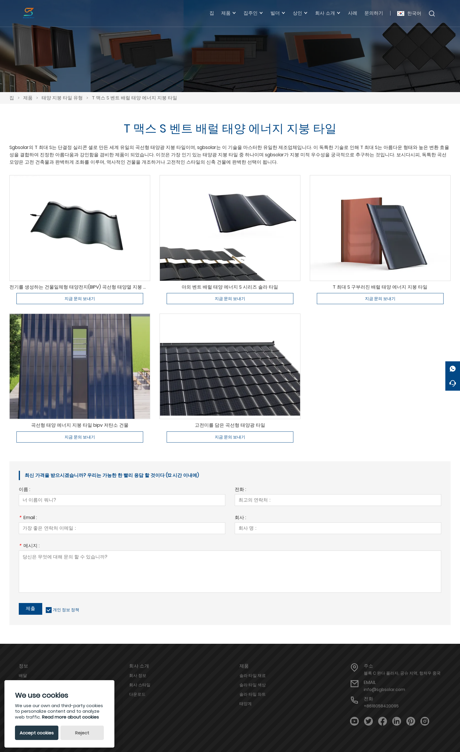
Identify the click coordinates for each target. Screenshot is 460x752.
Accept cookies (37, 733)
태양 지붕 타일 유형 (62, 97)
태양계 (245, 704)
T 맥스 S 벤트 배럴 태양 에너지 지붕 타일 (134, 97)
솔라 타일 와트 (252, 694)
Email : (28, 518)
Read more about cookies (70, 717)
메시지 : (29, 546)
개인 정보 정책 (66, 610)
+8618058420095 (381, 706)
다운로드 (137, 694)
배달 (23, 675)
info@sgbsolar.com (384, 689)
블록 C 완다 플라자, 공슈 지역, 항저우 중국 (402, 673)
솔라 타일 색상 (252, 685)
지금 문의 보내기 (80, 299)
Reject (82, 733)
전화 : (240, 490)
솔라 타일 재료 (252, 675)
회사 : (240, 518)
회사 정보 (137, 675)
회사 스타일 (139, 685)
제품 (28, 97)
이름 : (24, 490)
